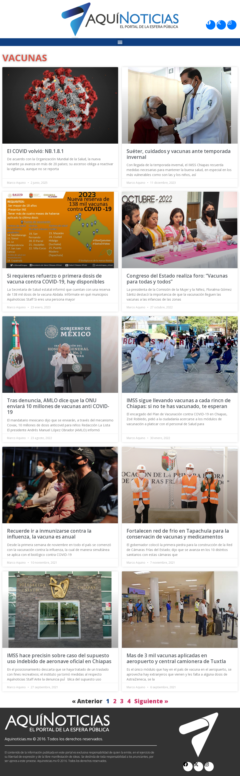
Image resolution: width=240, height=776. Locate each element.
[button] (120, 42)
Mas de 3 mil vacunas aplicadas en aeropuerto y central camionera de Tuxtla (176, 658)
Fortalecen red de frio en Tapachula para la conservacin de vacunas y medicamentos (178, 534)
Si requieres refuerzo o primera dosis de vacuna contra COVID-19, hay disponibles (55, 278)
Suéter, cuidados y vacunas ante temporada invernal (179, 154)
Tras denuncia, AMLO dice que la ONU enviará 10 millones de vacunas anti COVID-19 (58, 406)
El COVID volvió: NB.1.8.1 (35, 151)
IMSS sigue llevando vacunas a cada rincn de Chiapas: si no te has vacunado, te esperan (179, 403)
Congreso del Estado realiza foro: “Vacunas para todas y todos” (177, 278)
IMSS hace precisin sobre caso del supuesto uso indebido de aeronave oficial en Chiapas (59, 658)
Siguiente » (151, 701)
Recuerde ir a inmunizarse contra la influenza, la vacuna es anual (49, 534)
